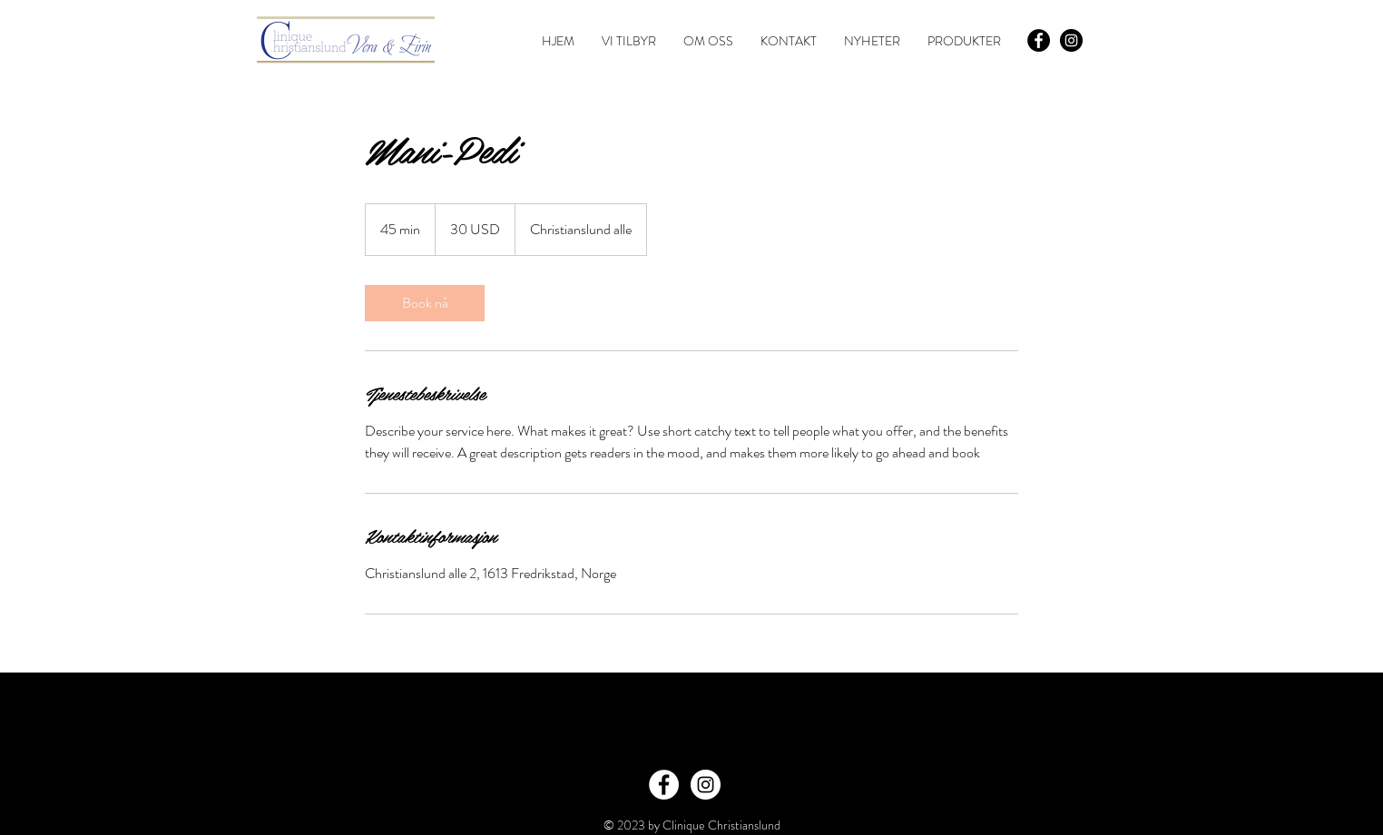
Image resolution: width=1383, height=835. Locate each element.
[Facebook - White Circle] (664, 785)
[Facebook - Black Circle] (1038, 40)
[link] (425, 303)
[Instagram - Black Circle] (1071, 40)
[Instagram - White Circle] (706, 785)
